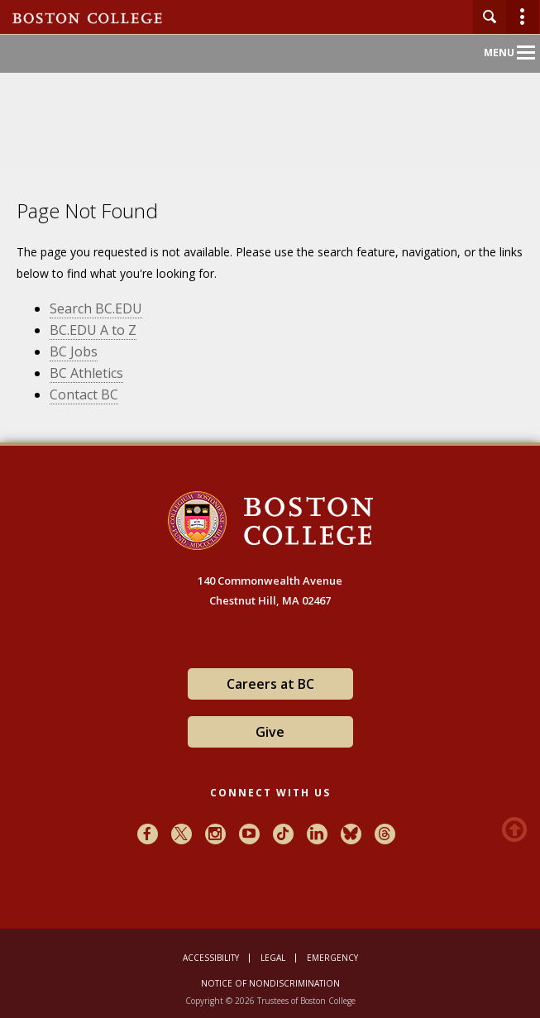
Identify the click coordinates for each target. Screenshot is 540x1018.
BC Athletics (86, 373)
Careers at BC (270, 684)
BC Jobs (74, 351)
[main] (270, 327)
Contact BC (84, 394)
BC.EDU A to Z (93, 330)
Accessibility (211, 957)
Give (270, 732)
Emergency (332, 957)
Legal (272, 957)
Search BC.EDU (96, 308)
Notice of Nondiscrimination (270, 983)
